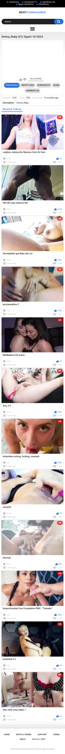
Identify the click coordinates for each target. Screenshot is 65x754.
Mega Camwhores (25, 4)
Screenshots (43, 85)
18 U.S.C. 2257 (38, 739)
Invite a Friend (23, 734)
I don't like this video (24, 79)
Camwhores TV (30, 2)
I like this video (20, 79)
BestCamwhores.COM (29, 749)
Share (56, 85)
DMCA (23, 739)
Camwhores (14, 2)
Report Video (28, 85)
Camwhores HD (48, 2)
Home (7, 734)
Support (42, 734)
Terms (56, 734)
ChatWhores (44, 4)
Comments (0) (32, 91)
